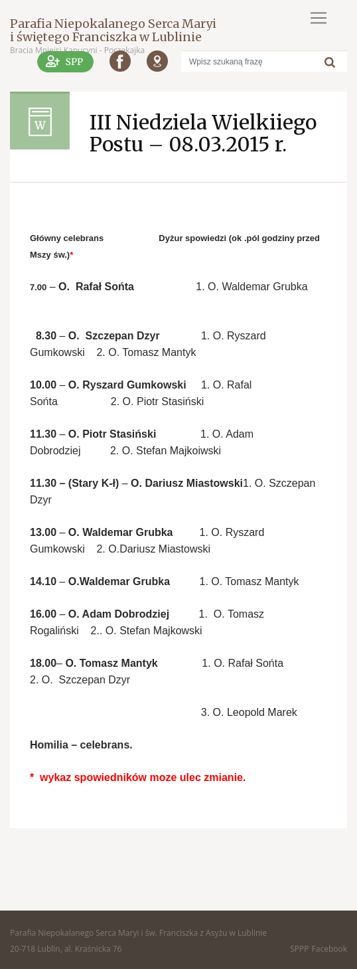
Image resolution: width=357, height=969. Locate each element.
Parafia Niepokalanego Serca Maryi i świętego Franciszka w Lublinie (113, 30)
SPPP (299, 948)
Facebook (329, 948)
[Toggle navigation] (318, 18)
